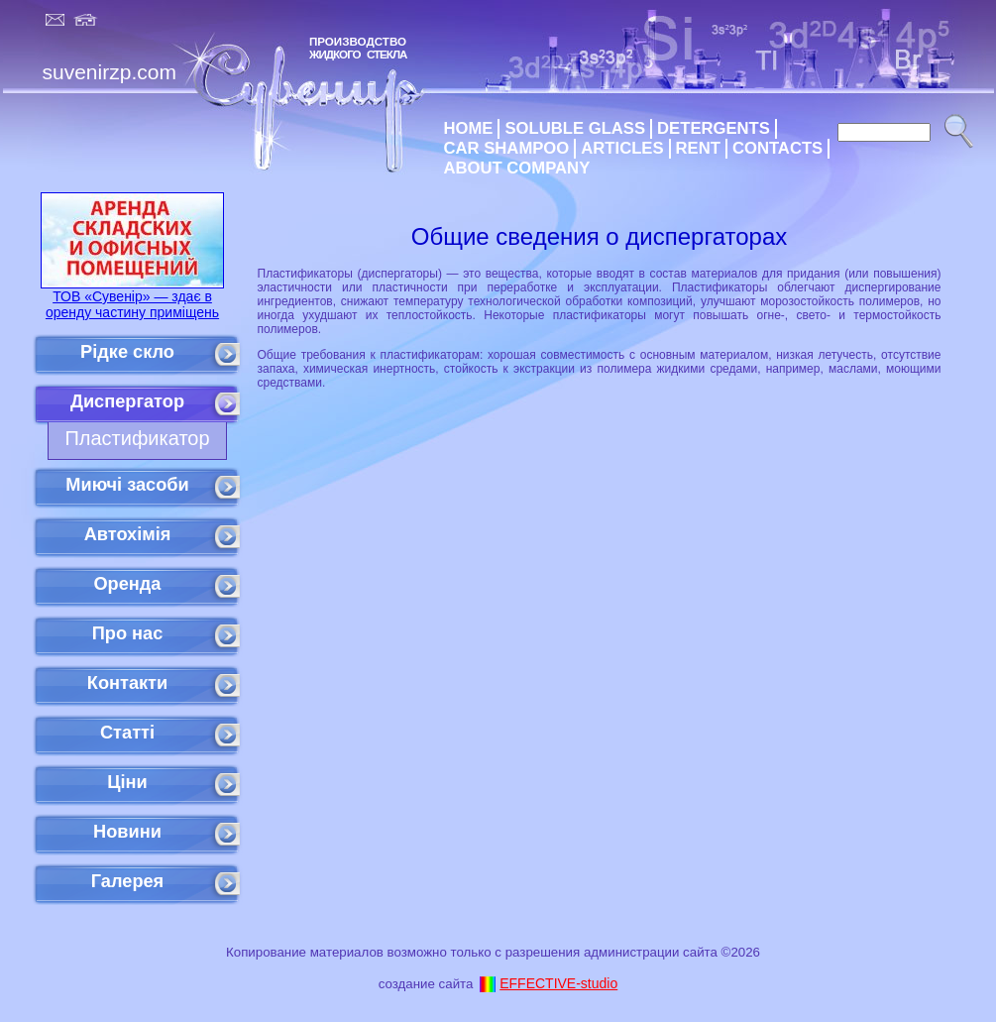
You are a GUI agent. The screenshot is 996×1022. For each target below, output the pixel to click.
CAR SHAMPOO (507, 148)
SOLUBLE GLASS (574, 128)
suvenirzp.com (109, 71)
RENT (698, 148)
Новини (127, 832)
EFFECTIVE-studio (558, 983)
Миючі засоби (126, 485)
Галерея (127, 881)
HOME (469, 128)
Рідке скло (127, 352)
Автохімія (127, 534)
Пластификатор (136, 438)
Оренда (127, 584)
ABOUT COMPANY (517, 168)
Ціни (127, 782)
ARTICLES (622, 148)
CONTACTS (777, 148)
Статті (127, 732)
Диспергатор (127, 401)
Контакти (127, 683)
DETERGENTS (713, 128)
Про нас (128, 633)
